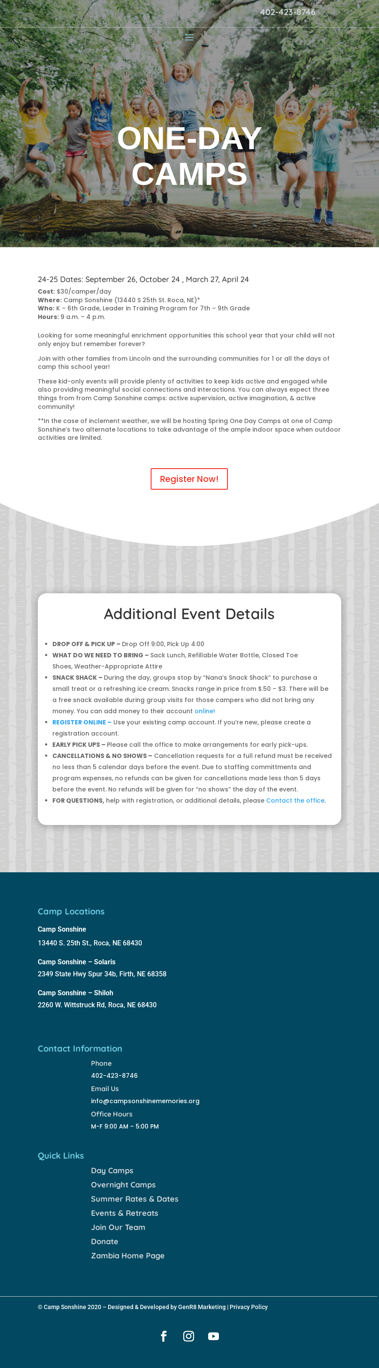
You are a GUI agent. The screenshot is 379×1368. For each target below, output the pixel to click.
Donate (104, 1241)
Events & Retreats (124, 1213)
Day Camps (112, 1170)
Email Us (105, 1088)
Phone (101, 1063)
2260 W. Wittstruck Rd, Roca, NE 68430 (97, 1005)
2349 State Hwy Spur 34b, (78, 974)
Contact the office (295, 800)
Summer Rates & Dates (135, 1199)
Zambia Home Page (128, 1256)
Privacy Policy (249, 1307)
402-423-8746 (287, 11)
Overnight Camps (123, 1185)
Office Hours (112, 1114)
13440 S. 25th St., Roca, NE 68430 (90, 943)
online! (204, 711)
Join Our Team (118, 1227)
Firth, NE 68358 (143, 974)
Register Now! (189, 479)
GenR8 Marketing (202, 1307)
